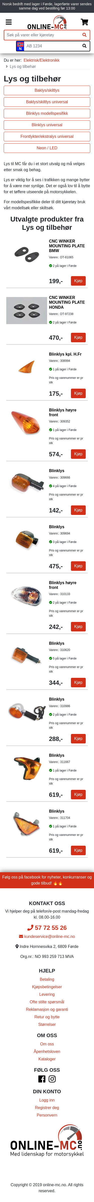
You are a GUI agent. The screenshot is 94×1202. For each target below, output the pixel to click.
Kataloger (47, 1059)
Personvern (47, 1115)
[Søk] (84, 35)
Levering (47, 994)
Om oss (47, 1044)
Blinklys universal (47, 125)
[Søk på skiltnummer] (84, 46)
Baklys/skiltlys (47, 90)
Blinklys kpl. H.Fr (65, 354)
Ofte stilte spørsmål (47, 1002)
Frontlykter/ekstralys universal (47, 136)
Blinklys (56, 471)
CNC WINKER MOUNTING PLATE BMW (67, 246)
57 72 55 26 (47, 927)
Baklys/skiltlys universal (47, 102)
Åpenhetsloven (47, 1051)
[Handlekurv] (84, 22)
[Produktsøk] (41, 35)
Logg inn (47, 1100)
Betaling (47, 979)
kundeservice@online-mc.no (47, 936)
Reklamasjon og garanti (47, 1009)
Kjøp (78, 281)
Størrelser (47, 1024)
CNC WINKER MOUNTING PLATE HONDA (67, 302)
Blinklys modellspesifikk (47, 113)
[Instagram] (52, 1080)
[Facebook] (41, 1080)
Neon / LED (47, 148)
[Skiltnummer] (51, 46)
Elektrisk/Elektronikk (41, 60)
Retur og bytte (47, 1017)
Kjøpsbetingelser (47, 987)
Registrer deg (47, 1108)
